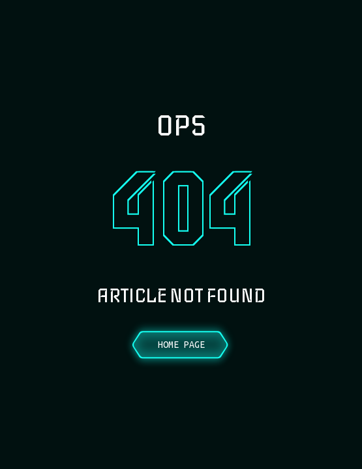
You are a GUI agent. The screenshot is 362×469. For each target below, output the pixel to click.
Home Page (181, 344)
